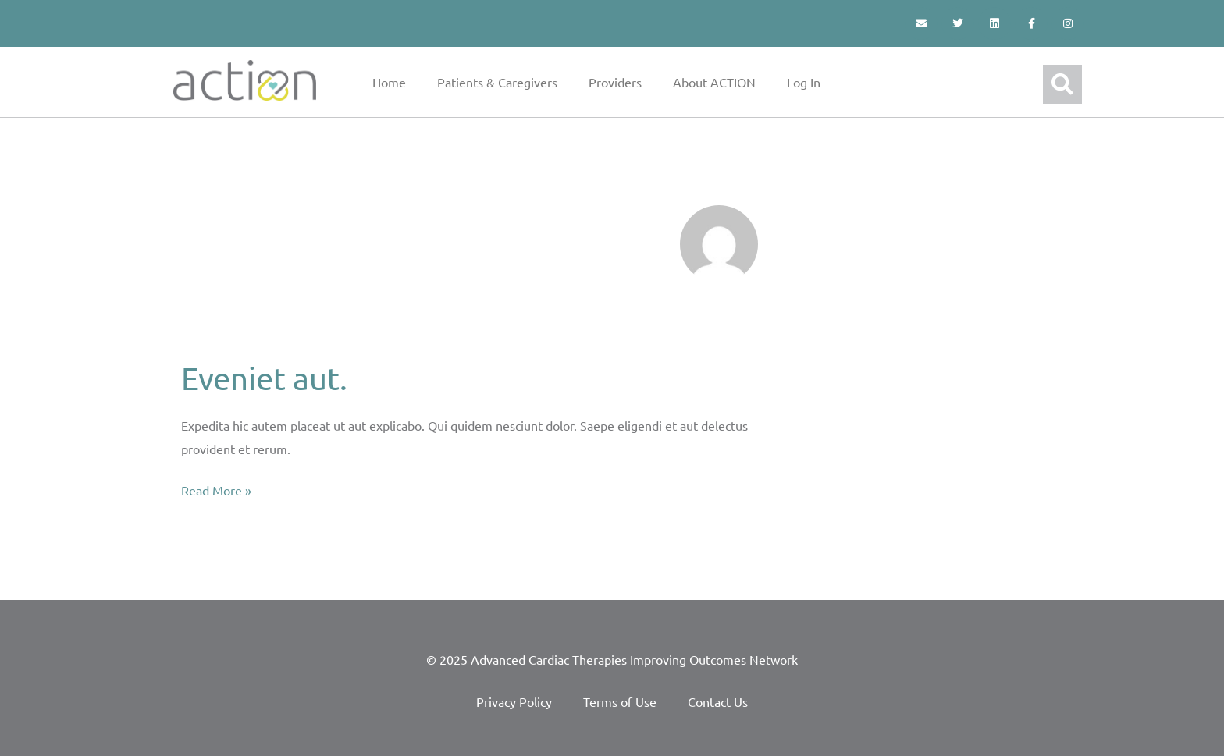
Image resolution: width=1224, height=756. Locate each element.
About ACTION (714, 82)
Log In (803, 82)
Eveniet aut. (264, 378)
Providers (615, 82)
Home (389, 82)
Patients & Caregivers (497, 82)
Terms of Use (619, 701)
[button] (1062, 84)
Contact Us (718, 701)
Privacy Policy (514, 701)
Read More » (216, 488)
